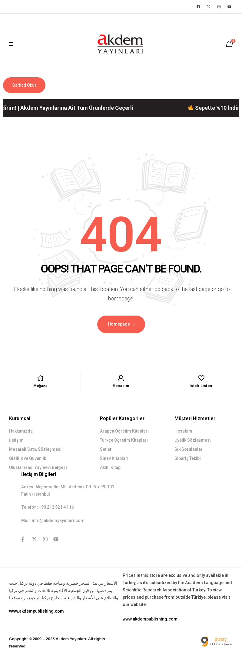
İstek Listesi (202, 386)
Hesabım (121, 386)
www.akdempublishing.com (36, 611)
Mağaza (40, 386)
